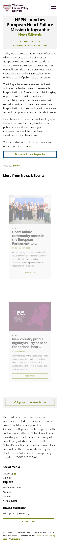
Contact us (28, 521)
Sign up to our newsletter (30, 402)
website (33, 146)
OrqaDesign (15, 539)
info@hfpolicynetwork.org (16, 513)
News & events (10, 500)
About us (7, 492)
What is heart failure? (12, 487)
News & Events (30, 34)
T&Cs (46, 536)
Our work (7, 496)
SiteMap (40, 536)
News (16, 165)
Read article (30, 267)
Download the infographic (30, 154)
